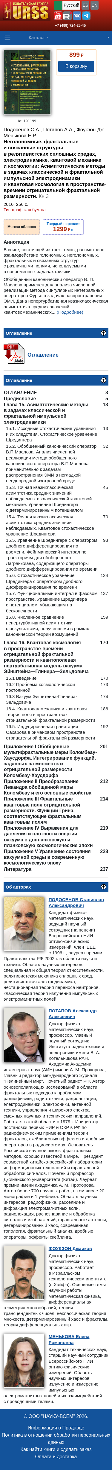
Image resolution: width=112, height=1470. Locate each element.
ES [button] (85, 5)
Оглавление (43, 355)
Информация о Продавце (56, 1427)
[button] (58, 15)
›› (63, 226)
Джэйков (70, 1248)
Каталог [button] (37, 37)
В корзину (76, 66)
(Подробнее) (70, 312)
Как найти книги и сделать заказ (56, 1449)
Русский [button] (71, 5)
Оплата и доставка (56, 1456)
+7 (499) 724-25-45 (70, 25)
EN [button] (94, 5)
